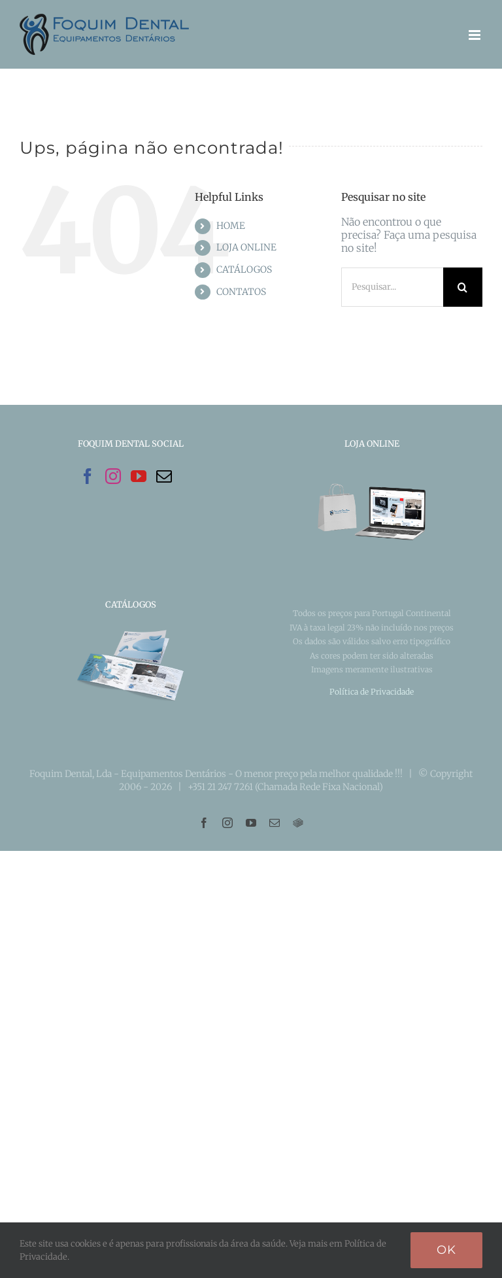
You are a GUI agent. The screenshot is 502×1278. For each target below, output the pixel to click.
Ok (446, 1250)
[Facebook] (87, 476)
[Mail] (164, 476)
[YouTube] (138, 476)
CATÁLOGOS (244, 269)
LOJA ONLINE (246, 247)
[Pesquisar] (462, 287)
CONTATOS (241, 292)
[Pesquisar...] (392, 287)
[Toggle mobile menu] (475, 35)
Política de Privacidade (371, 692)
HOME (230, 226)
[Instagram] (113, 476)
